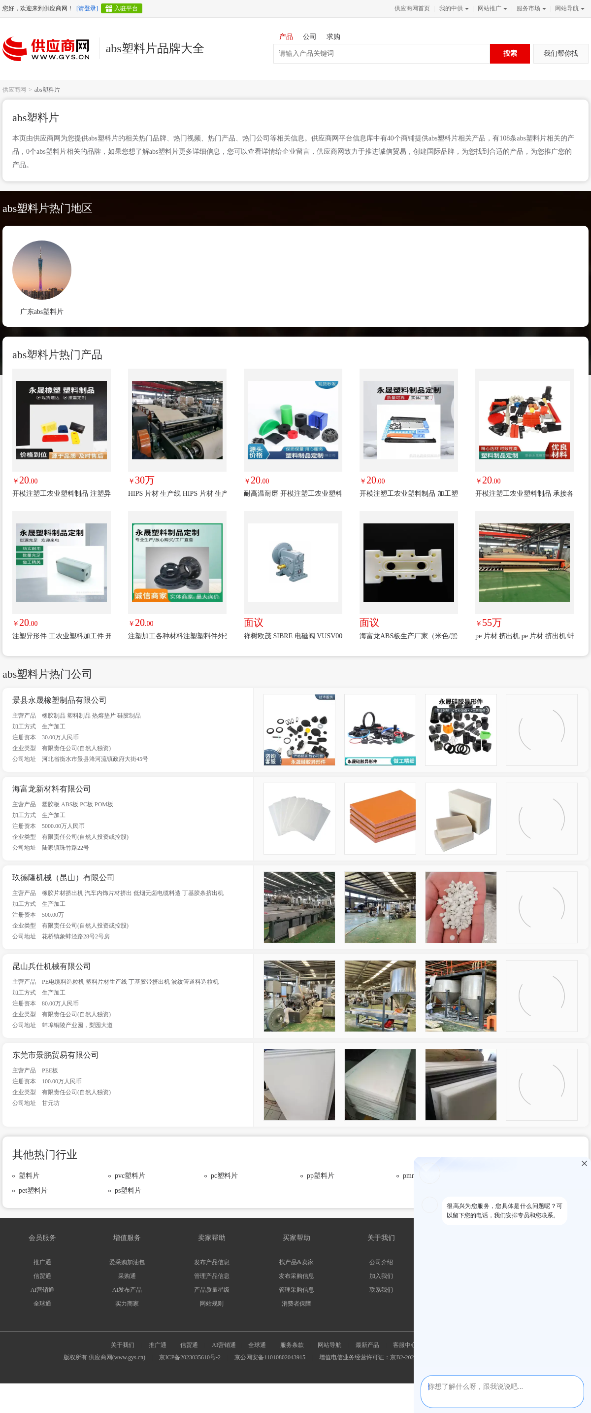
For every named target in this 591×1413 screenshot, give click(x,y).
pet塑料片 (33, 1190)
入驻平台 (126, 8)
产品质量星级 (212, 1289)
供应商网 (14, 89)
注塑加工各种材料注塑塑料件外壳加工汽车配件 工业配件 (177, 636)
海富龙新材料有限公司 (51, 789)
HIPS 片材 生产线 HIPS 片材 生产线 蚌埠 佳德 (177, 493)
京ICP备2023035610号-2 (190, 1357)
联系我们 (381, 1289)
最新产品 (367, 1345)
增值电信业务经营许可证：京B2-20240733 (373, 1357)
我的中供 (453, 8)
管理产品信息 (212, 1276)
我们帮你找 (561, 53)
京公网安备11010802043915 (269, 1357)
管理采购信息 (296, 1289)
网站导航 (569, 8)
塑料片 (29, 1175)
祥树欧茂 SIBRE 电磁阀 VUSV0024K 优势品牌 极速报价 (293, 636)
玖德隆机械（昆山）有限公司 (63, 877)
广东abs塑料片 (42, 311)
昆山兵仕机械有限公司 (51, 966)
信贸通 (42, 1276)
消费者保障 (296, 1303)
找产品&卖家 (296, 1262)
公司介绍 (381, 1262)
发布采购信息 (296, 1276)
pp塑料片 (320, 1175)
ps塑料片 (128, 1190)
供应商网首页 (412, 8)
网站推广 (491, 8)
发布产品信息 (212, 1262)
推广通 (42, 1262)
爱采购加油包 (127, 1262)
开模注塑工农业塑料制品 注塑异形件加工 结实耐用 (61, 493)
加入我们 (381, 1276)
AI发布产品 (127, 1289)
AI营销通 (43, 1289)
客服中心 (405, 1345)
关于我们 (122, 1345)
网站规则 (212, 1303)
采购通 (127, 1276)
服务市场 (530, 8)
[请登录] (87, 8)
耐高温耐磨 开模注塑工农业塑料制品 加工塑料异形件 (293, 493)
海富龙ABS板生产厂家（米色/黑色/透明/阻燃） (409, 636)
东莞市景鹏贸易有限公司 (55, 1055)
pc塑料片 (224, 1175)
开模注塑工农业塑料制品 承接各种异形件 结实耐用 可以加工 (524, 493)
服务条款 (292, 1345)
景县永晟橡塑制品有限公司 (59, 700)
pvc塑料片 (130, 1175)
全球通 (42, 1303)
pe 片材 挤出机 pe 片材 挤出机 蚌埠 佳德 (524, 636)
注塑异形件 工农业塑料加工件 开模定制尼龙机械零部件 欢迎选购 (61, 636)
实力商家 (127, 1303)
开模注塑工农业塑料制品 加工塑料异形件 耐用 (409, 493)
